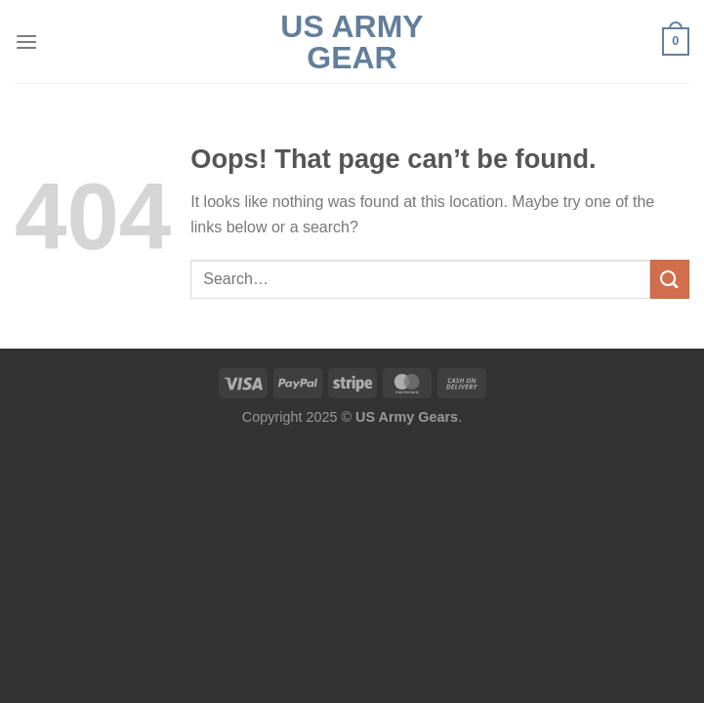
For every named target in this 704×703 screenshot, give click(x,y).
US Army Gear (351, 42)
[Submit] (669, 279)
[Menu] (26, 41)
